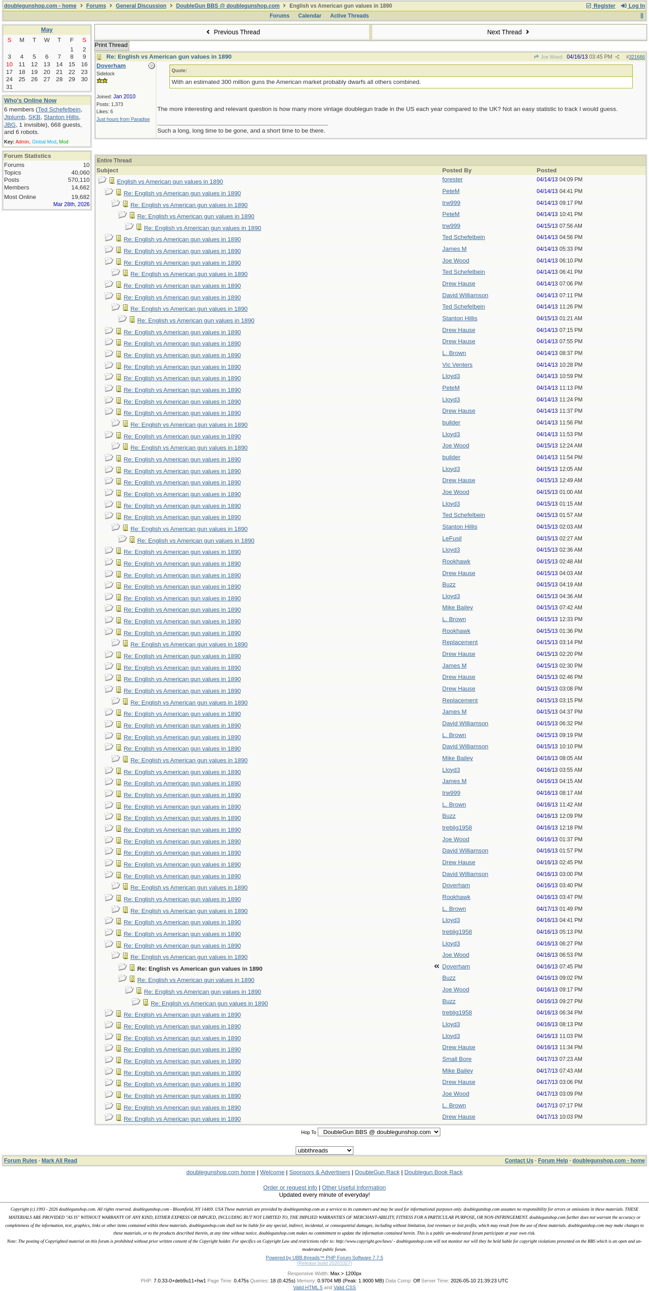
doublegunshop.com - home (40, 6)
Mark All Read (59, 1160)
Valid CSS (345, 1287)
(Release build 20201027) (324, 1263)
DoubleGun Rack (377, 1172)
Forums (96, 6)
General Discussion (141, 6)
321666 (637, 57)
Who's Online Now (30, 100)
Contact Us (519, 1160)
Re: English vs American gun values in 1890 (169, 56)
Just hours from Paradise (123, 119)
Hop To (308, 1132)
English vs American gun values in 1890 (170, 181)
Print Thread (111, 44)
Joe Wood (547, 57)
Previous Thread (232, 32)
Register (600, 6)
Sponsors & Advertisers (319, 1172)
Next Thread (509, 32)
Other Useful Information (354, 1187)
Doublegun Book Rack (433, 1172)
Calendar (309, 16)
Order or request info (290, 1187)
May (47, 29)
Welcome (272, 1172)
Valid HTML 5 (307, 1287)
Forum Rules (20, 1160)
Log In (633, 6)
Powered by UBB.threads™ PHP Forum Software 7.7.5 (324, 1257)
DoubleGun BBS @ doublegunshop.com (228, 6)
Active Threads (349, 16)
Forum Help (553, 1160)
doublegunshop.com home (220, 1172)
